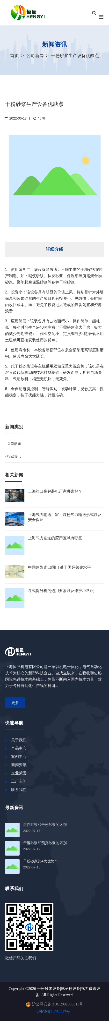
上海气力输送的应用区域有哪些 (55, 538)
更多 (15, 703)
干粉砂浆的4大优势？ (40, 861)
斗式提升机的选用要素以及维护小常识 (61, 590)
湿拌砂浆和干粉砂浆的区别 (45, 825)
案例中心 (19, 757)
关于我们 (19, 740)
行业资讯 (14, 456)
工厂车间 (19, 781)
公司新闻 (35, 55)
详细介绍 (54, 249)
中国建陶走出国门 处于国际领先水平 (59, 567)
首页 (14, 55)
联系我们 (19, 790)
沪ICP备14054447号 (53, 1012)
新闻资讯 (19, 765)
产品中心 (19, 748)
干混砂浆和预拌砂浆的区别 (45, 843)
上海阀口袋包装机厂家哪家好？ (55, 491)
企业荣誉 (19, 773)
